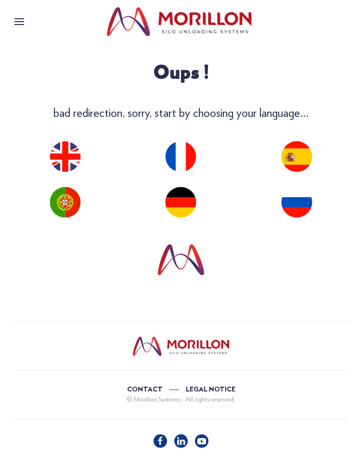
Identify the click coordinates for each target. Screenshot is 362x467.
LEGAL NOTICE (210, 389)
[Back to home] (181, 21)
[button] (19, 21)
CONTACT (145, 389)
